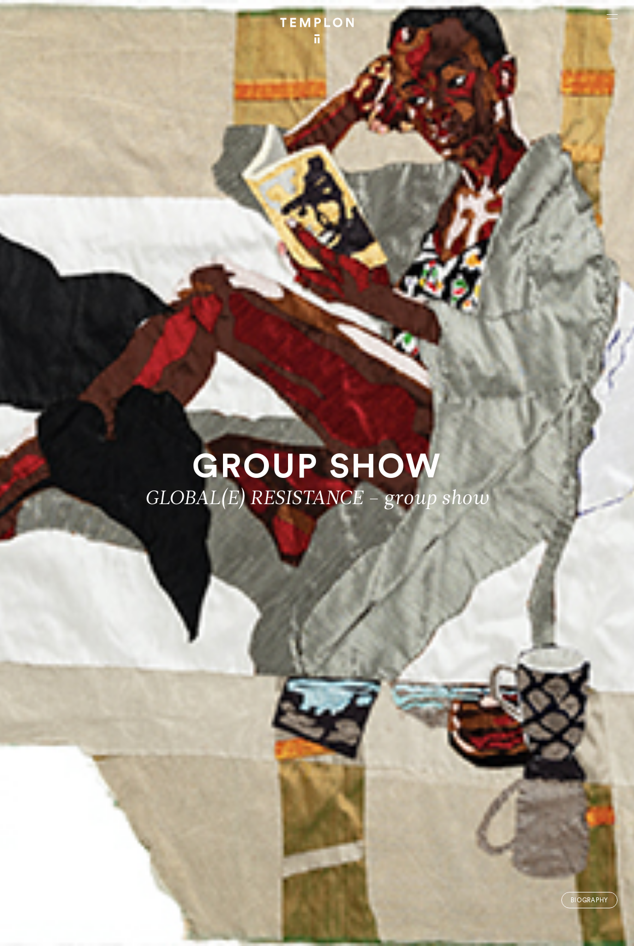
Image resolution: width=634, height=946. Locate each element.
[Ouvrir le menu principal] (612, 16)
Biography (589, 900)
